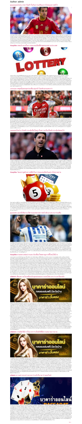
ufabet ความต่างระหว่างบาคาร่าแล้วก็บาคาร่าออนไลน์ (30, 375)
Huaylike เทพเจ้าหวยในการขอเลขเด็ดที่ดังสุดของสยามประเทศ (33, 45)
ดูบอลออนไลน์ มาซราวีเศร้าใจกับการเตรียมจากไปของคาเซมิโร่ (34, 5)
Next (70, 422)
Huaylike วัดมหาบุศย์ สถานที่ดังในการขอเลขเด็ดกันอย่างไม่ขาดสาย (35, 172)
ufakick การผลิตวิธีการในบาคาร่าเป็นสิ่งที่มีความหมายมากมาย (33, 332)
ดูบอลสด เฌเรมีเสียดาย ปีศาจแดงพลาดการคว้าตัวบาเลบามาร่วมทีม (35, 213)
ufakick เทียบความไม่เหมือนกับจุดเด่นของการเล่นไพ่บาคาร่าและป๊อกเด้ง (37, 277)
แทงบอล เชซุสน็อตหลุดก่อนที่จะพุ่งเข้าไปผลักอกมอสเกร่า (31, 89)
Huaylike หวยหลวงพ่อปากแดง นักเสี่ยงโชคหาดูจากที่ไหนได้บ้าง (34, 255)
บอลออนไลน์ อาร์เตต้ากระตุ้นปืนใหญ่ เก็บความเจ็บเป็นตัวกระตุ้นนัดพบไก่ (37, 130)
